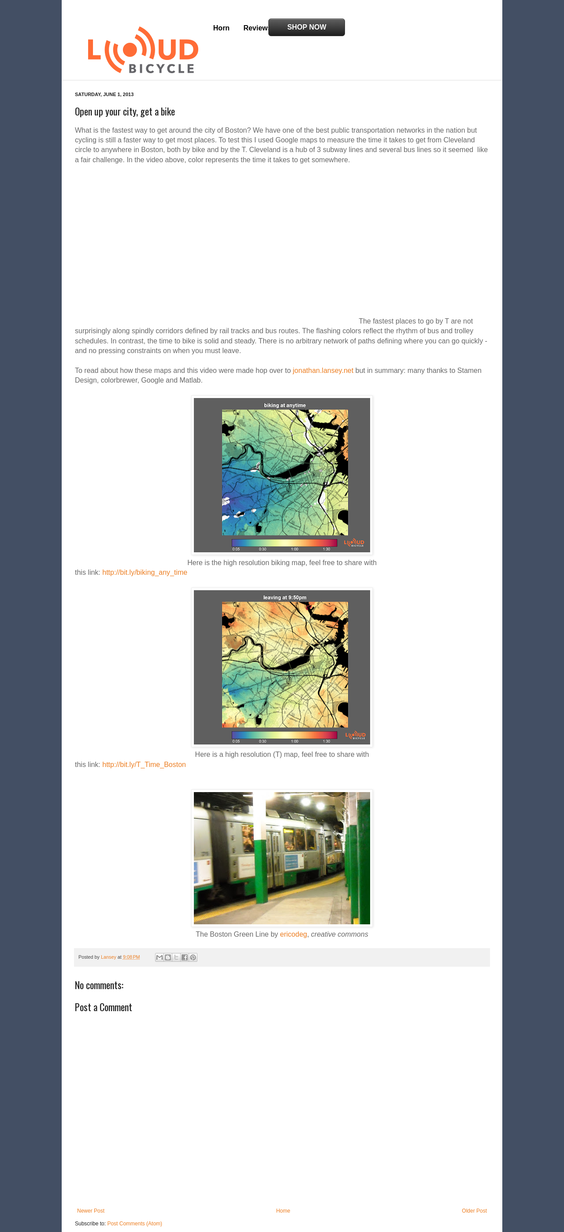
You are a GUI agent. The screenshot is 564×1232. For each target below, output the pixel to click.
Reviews (257, 28)
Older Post (474, 1191)
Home (283, 1191)
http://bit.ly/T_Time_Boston (144, 744)
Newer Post (90, 1191)
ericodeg (293, 914)
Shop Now (446, 27)
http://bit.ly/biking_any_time (144, 552)
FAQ (322, 28)
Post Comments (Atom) (134, 1204)
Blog (293, 28)
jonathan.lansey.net (323, 350)
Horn (221, 28)
